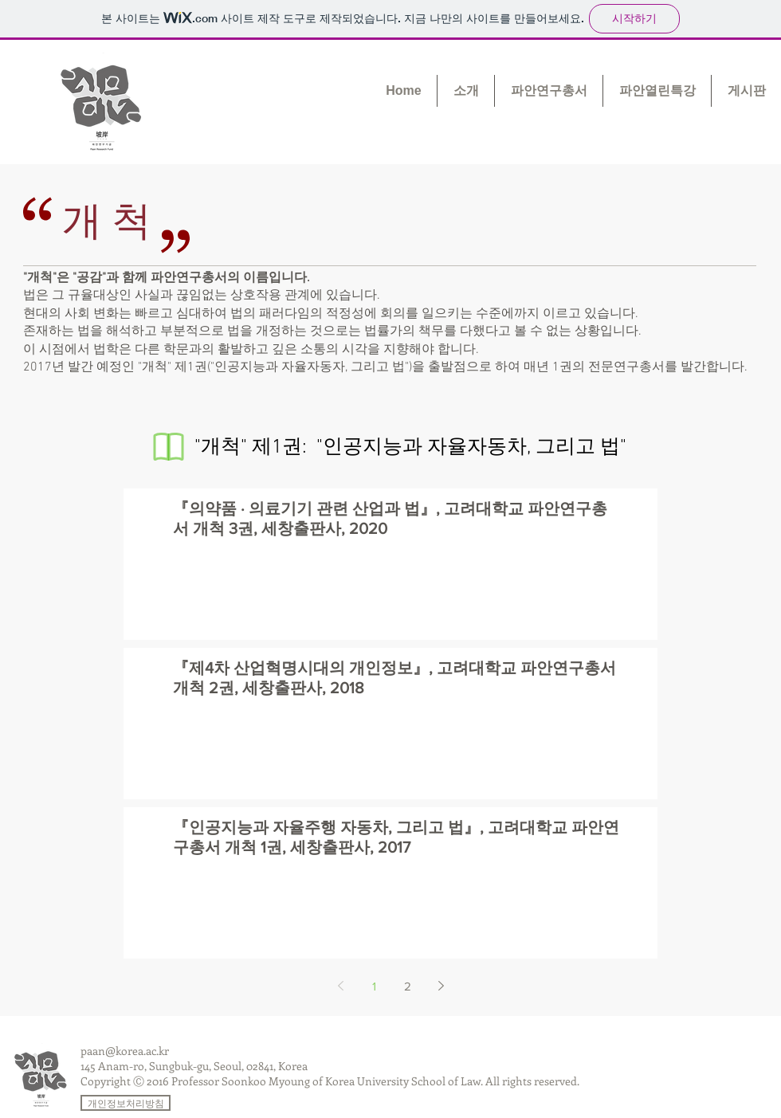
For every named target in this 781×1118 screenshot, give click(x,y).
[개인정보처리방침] (125, 1103)
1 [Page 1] (374, 986)
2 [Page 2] (407, 986)
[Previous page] (340, 985)
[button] (466, 91)
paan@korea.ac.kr (124, 1050)
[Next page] (440, 985)
